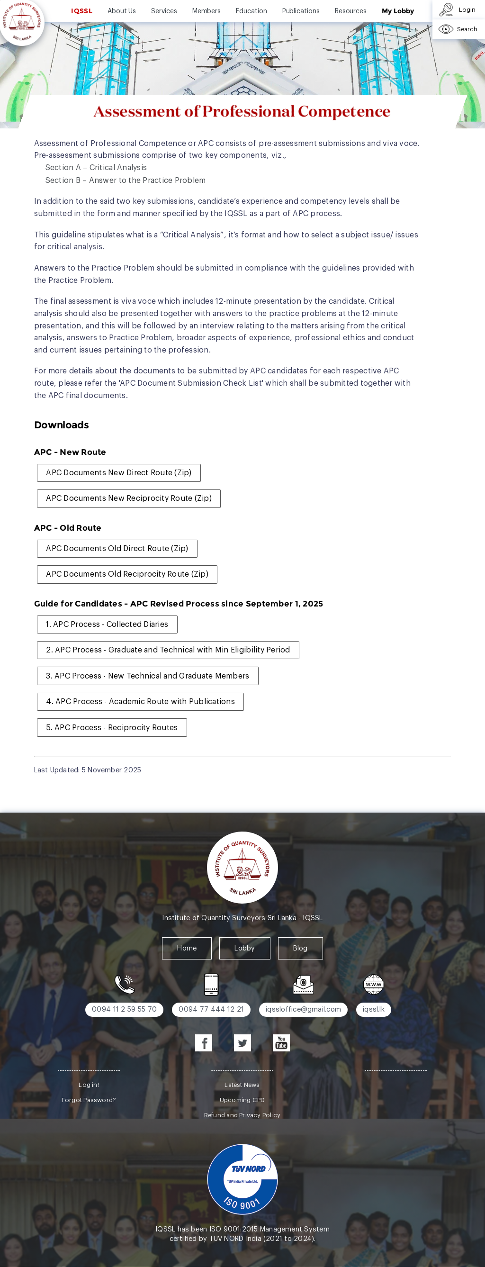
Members (206, 11)
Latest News (242, 1085)
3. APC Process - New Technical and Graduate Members (147, 676)
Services (164, 11)
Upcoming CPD (242, 1100)
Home (187, 948)
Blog (300, 948)
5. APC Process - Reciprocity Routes (112, 728)
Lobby (244, 948)
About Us (122, 11)
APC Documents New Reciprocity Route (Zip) (129, 498)
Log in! (89, 1085)
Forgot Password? (89, 1100)
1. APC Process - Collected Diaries (107, 624)
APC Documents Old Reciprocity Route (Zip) (127, 574)
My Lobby (397, 11)
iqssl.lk (374, 1009)
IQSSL (81, 11)
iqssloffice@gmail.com (303, 1009)
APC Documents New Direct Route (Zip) (118, 473)
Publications (301, 11)
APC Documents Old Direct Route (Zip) (117, 548)
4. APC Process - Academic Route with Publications (140, 702)
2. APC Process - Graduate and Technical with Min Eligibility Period (168, 650)
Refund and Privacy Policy (242, 1115)
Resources (351, 11)
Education (251, 11)
